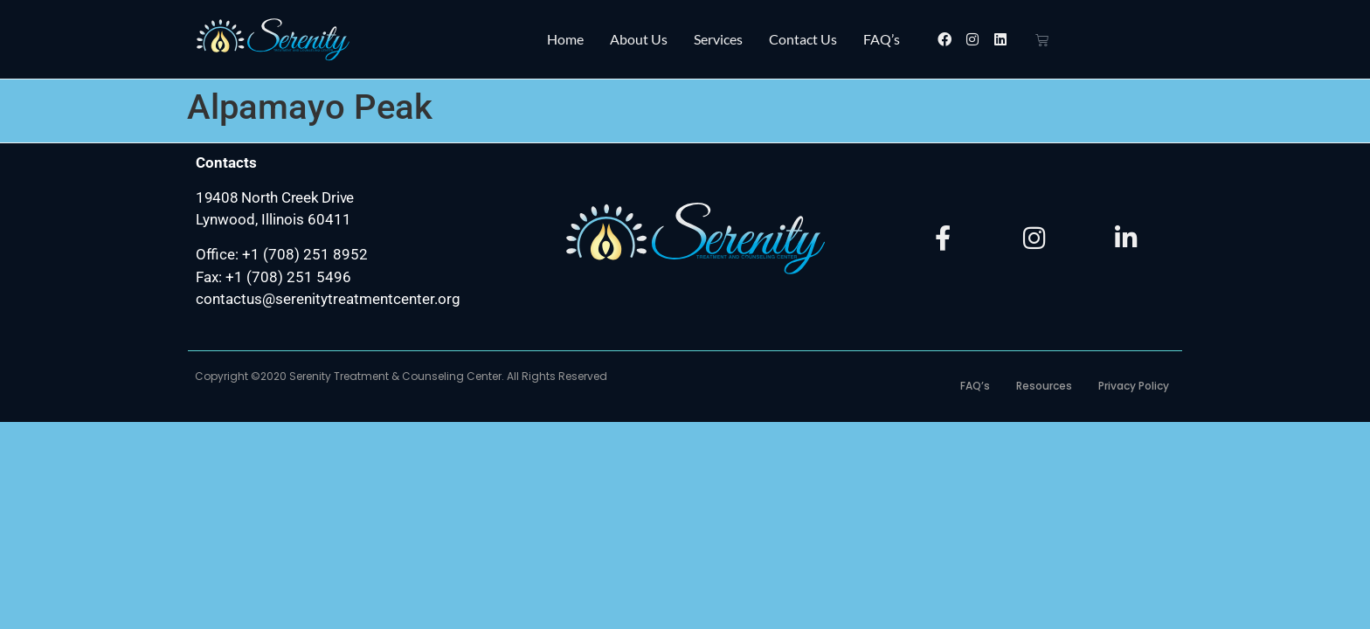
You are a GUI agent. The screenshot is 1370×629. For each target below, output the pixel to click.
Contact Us (803, 39)
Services (718, 39)
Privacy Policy (1133, 385)
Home (565, 39)
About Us (639, 39)
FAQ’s (881, 39)
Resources (1044, 385)
